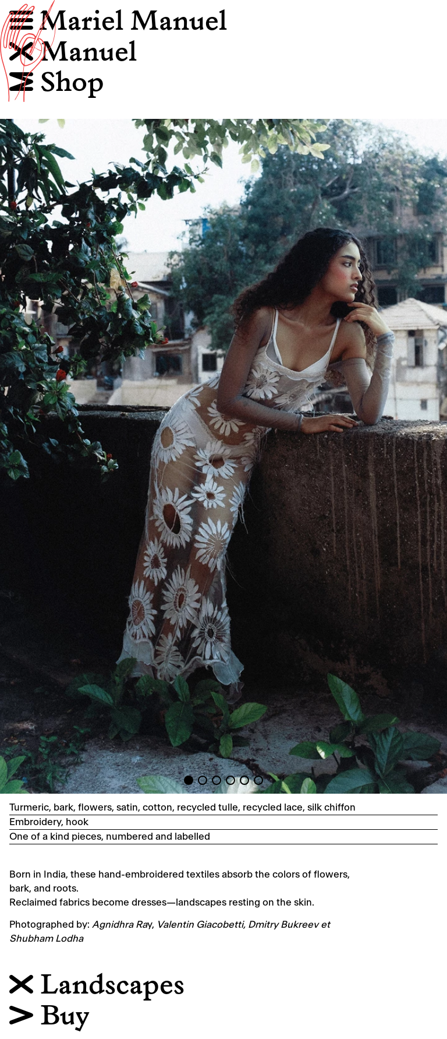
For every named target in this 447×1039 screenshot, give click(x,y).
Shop (56, 83)
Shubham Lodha (46, 938)
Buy (49, 1016)
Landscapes (97, 986)
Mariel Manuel (133, 22)
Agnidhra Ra (119, 924)
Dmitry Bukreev (283, 924)
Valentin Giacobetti (200, 924)
